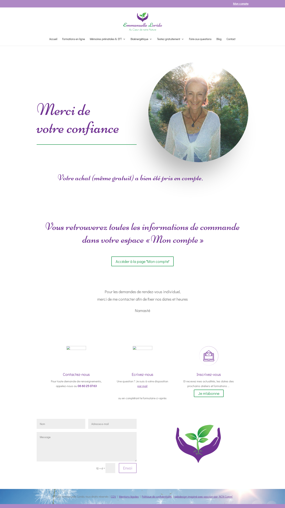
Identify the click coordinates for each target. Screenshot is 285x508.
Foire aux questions (200, 39)
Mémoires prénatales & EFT (106, 39)
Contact (230, 39)
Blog (218, 39)
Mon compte (240, 3)
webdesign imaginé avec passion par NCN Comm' (203, 496)
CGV (113, 496)
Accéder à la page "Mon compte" (142, 261)
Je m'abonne (208, 393)
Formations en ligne (73, 39)
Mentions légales (129, 496)
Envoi (127, 467)
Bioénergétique (139, 39)
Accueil (53, 39)
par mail (142, 386)
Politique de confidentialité (157, 496)
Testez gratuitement (168, 39)
